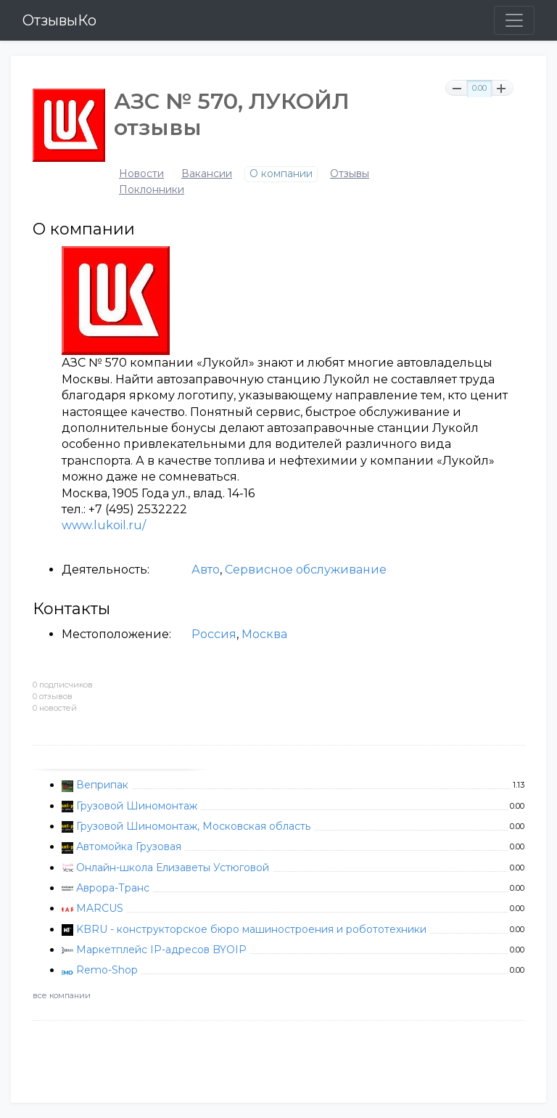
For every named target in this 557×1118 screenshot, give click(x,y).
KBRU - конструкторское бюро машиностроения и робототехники (251, 929)
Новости (141, 174)
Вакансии (206, 174)
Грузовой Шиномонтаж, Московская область (193, 826)
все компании (62, 995)
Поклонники (151, 190)
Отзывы (349, 174)
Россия (213, 634)
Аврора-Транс (112, 887)
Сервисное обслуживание (306, 569)
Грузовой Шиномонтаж (136, 805)
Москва (264, 634)
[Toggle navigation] (514, 20)
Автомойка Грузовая (128, 846)
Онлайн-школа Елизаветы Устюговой (172, 867)
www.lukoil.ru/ (104, 525)
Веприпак (102, 784)
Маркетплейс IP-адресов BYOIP (161, 949)
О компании (281, 174)
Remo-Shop (107, 969)
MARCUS (99, 908)
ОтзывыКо (59, 20)
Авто (205, 569)
